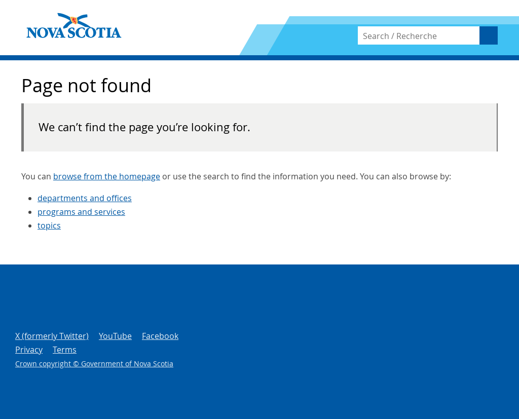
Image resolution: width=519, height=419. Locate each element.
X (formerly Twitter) (52, 335)
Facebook (160, 335)
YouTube (115, 335)
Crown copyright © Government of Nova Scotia (94, 363)
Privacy (29, 349)
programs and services (81, 211)
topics (49, 225)
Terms (65, 349)
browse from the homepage (106, 176)
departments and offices (85, 198)
